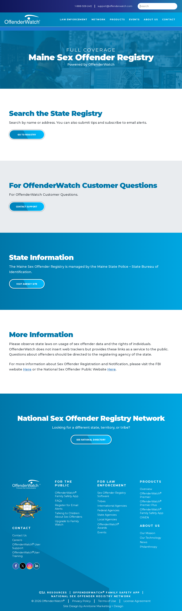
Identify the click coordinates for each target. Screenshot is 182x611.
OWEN (144, 517)
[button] (73, 19)
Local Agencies (107, 519)
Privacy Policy (81, 601)
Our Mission (147, 533)
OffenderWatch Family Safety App (66, 494)
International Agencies (112, 505)
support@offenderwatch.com (115, 6)
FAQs (58, 500)
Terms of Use (107, 601)
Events (101, 532)
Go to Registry (27, 134)
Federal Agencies (108, 510)
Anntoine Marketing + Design (103, 606)
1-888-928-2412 (83, 6)
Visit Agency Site (26, 284)
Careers (17, 540)
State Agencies (107, 514)
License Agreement (137, 601)
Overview (146, 489)
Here (27, 369)
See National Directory (91, 439)
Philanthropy (148, 546)
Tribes (101, 501)
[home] (22, 19)
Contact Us (19, 535)
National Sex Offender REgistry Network (91, 596)
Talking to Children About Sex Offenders (68, 515)
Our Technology (150, 537)
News (143, 542)
